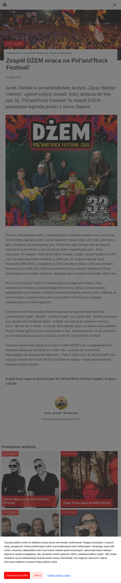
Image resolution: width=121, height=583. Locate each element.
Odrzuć (37, 575)
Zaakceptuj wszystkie (17, 575)
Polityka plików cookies (58, 575)
